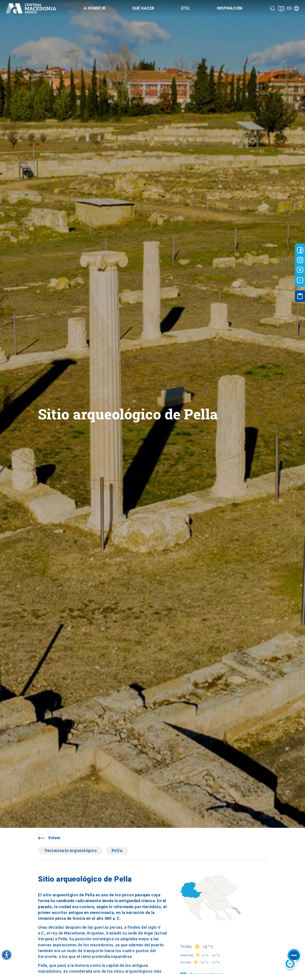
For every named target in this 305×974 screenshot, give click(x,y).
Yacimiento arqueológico (70, 850)
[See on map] (281, 8)
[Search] (272, 8)
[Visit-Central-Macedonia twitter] (300, 270)
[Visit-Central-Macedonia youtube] (300, 280)
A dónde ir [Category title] (95, 8)
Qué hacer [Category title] (143, 8)
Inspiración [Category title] (229, 8)
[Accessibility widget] (6, 955)
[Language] (293, 8)
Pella (116, 850)
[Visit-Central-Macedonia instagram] (300, 260)
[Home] (31, 8)
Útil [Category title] (185, 8)
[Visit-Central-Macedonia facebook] (300, 250)
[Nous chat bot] (293, 959)
